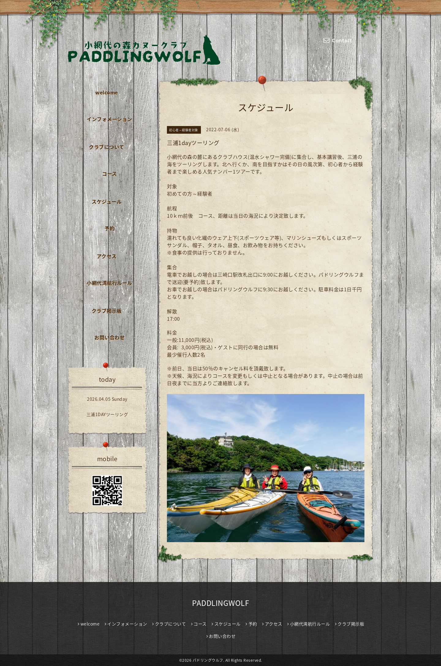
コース (109, 173)
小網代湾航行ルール (109, 282)
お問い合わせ (109, 337)
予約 (109, 228)
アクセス (107, 256)
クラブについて (106, 147)
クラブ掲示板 (107, 310)
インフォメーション (109, 119)
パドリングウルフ (208, 660)
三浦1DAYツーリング (107, 414)
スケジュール (107, 201)
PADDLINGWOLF (220, 602)
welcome (106, 92)
